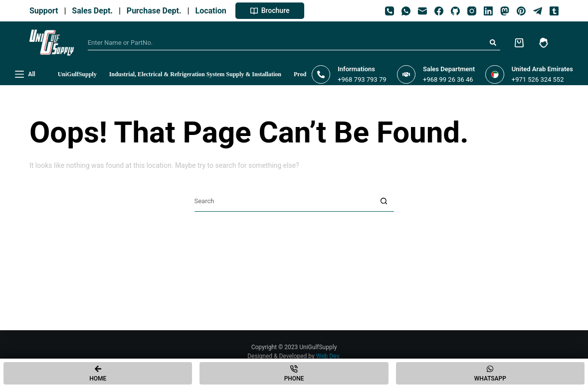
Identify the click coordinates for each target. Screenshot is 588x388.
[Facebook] (438, 10)
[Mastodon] (504, 10)
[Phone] (389, 10)
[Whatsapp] (490, 373)
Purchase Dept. (156, 10)
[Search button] (492, 42)
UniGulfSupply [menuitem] (77, 74)
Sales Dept (90, 10)
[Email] (422, 10)
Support (45, 10)
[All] (25, 75)
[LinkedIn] (488, 10)
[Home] (97, 373)
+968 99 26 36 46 (448, 79)
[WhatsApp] (405, 10)
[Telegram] (537, 10)
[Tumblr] (554, 10)
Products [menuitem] (305, 74)
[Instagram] (471, 10)
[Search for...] (287, 42)
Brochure (270, 10)
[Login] (544, 43)
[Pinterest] (521, 10)
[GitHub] (455, 10)
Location (213, 10)
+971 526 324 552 (538, 79)
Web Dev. (328, 356)
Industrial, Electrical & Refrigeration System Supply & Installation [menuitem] (195, 74)
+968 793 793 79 (362, 79)
